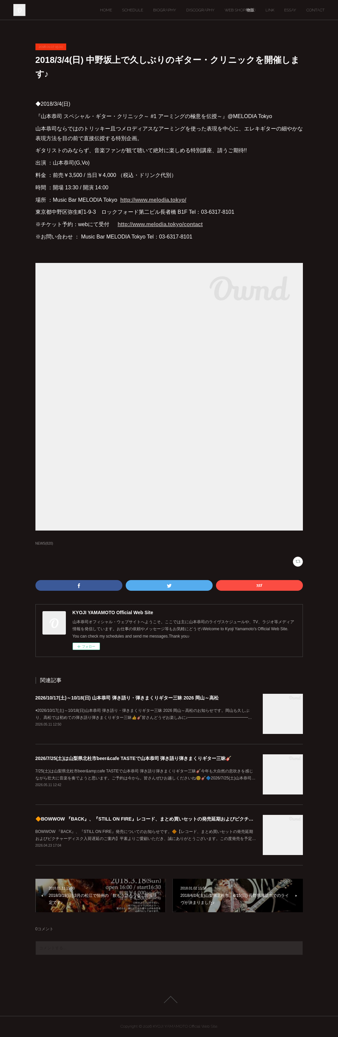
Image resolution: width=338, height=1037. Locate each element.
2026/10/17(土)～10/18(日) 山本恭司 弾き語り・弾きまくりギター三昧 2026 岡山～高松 (127, 697)
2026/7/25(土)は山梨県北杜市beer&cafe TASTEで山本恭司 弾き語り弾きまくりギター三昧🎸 (133, 758)
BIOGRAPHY (164, 10)
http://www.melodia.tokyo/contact (160, 224)
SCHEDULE (132, 10)
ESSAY (290, 10)
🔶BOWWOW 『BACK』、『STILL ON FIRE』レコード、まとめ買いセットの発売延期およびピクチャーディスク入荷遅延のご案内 (174, 819)
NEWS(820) (44, 543)
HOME (106, 10)
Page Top (169, 999)
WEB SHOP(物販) (240, 10)
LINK (269, 10)
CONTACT (315, 10)
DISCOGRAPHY (200, 10)
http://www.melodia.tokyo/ (153, 200)
